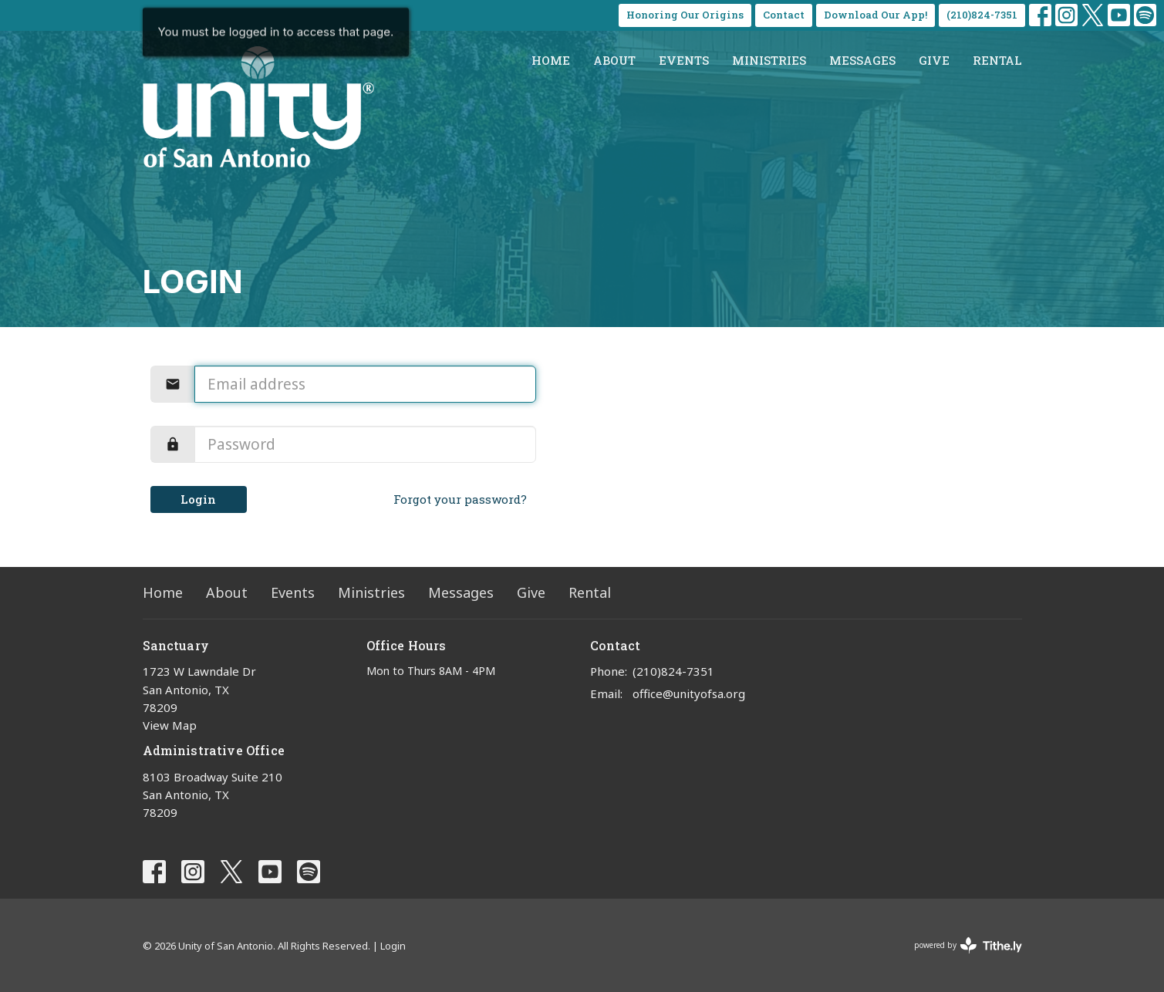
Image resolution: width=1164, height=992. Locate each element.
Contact (784, 15)
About (614, 60)
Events (684, 60)
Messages (862, 60)
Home (550, 60)
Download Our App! (875, 15)
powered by (968, 945)
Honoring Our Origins (685, 15)
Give (934, 60)
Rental (997, 60)
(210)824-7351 (981, 15)
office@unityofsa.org (689, 693)
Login (198, 499)
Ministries (769, 60)
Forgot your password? (460, 499)
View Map (170, 725)
